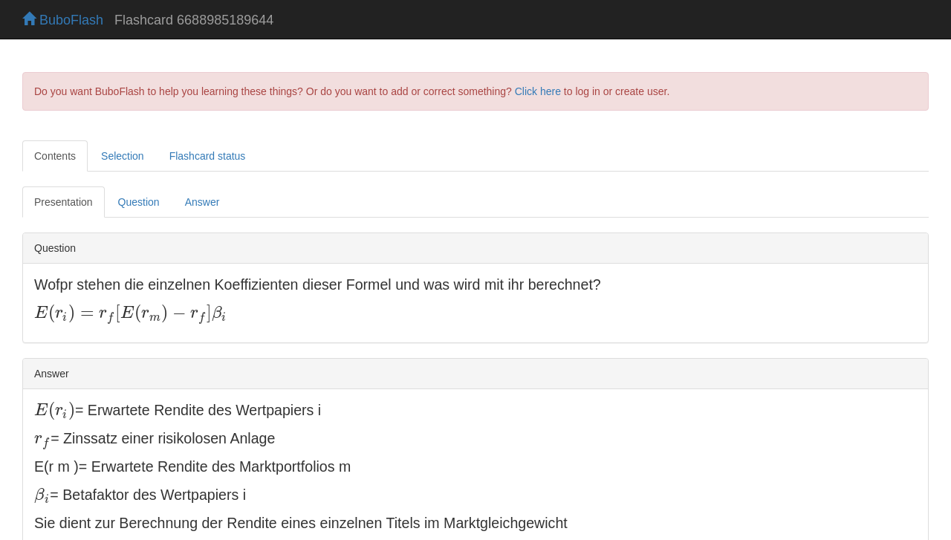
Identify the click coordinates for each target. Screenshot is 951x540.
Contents (55, 156)
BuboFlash (62, 20)
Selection (122, 156)
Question (139, 202)
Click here (538, 91)
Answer (202, 202)
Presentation (63, 202)
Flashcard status (207, 156)
